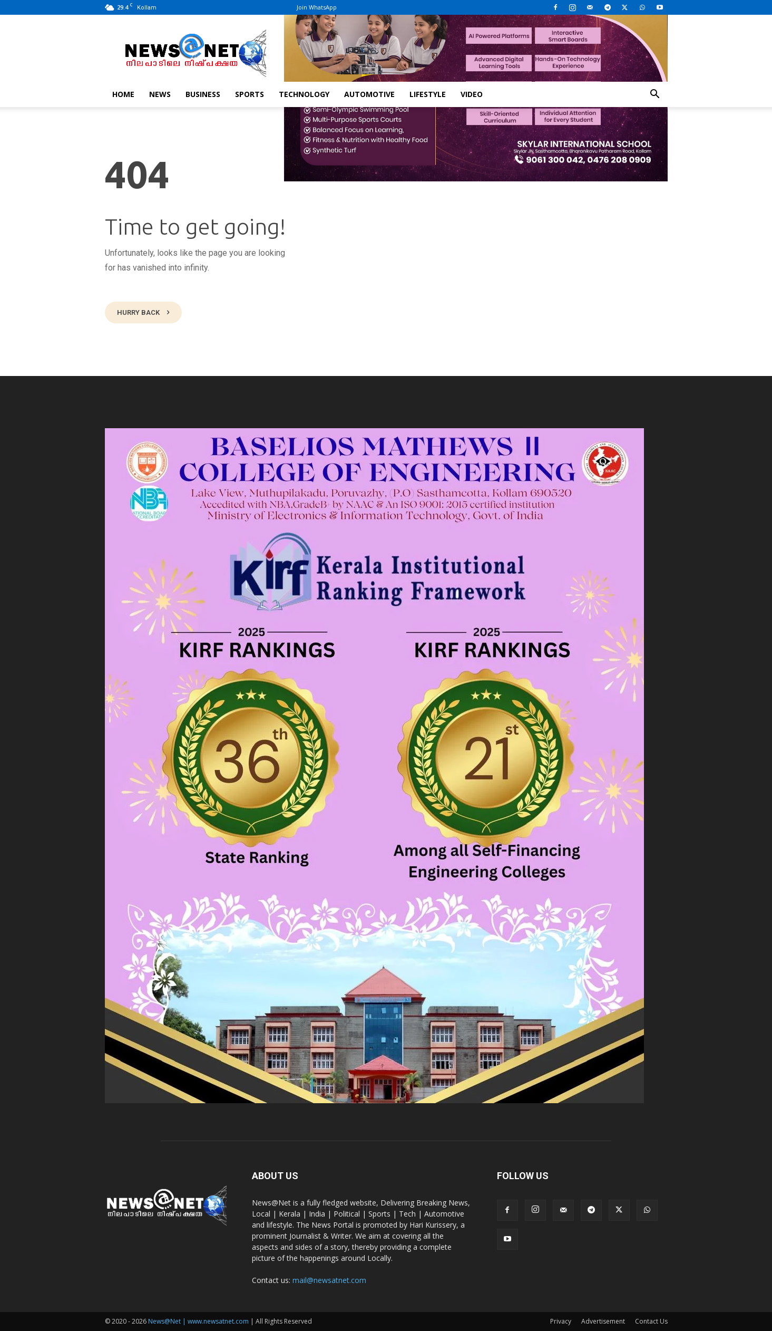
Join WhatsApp (317, 7)
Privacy (560, 1321)
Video (472, 94)
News (160, 94)
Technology (304, 94)
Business (202, 94)
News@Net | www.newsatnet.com (198, 1321)
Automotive (369, 94)
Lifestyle (427, 94)
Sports (249, 94)
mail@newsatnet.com (329, 1280)
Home (123, 94)
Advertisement (603, 1321)
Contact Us (651, 1321)
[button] (655, 95)
